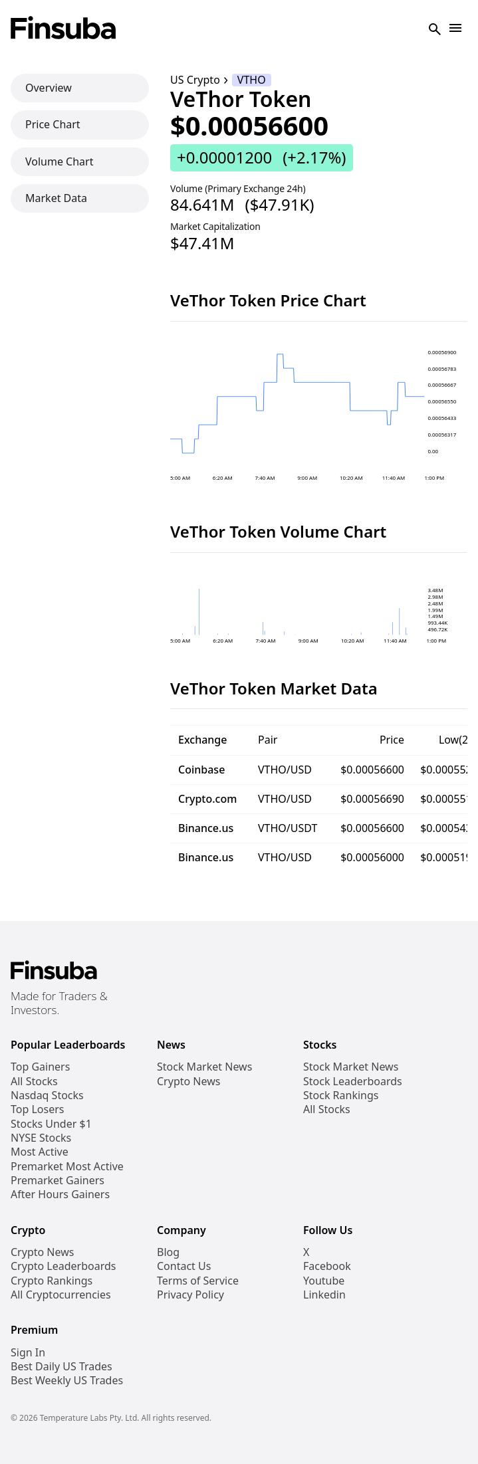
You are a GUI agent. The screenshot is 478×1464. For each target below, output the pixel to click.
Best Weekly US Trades (67, 1381)
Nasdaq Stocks (47, 1095)
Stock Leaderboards (352, 1082)
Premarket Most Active (67, 1167)
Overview (48, 87)
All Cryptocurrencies (61, 1295)
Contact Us (184, 1266)
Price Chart (52, 124)
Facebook (327, 1266)
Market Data (56, 198)
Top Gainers (40, 1067)
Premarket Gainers (57, 1181)
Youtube (323, 1281)
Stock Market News (204, 1067)
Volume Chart (59, 161)
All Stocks (34, 1082)
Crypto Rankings (51, 1281)
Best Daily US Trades (61, 1367)
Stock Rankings (341, 1095)
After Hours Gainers (60, 1195)
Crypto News (188, 1082)
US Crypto (195, 80)
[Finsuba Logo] (63, 29)
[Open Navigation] (455, 29)
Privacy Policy (190, 1295)
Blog (168, 1252)
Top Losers (37, 1109)
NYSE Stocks (41, 1138)
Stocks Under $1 (51, 1124)
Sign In (28, 1353)
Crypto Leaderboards (63, 1266)
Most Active (39, 1152)
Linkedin (324, 1295)
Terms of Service (198, 1281)
